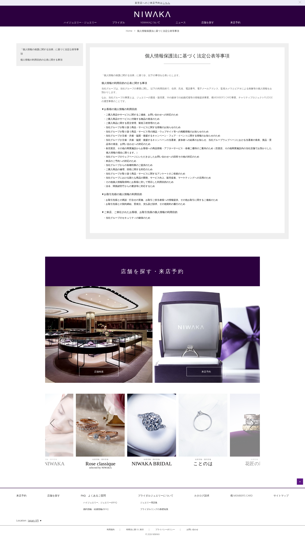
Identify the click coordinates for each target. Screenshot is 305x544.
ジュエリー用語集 (148, 502)
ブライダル (118, 22)
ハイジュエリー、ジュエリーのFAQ (100, 502)
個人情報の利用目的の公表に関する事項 (41, 59)
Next (245, 423)
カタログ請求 (201, 495)
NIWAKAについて (150, 22)
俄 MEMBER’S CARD (241, 495)
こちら (166, 2)
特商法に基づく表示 (135, 529)
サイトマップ (281, 495)
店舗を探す (207, 22)
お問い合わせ (192, 529)
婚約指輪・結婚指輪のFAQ (96, 509)
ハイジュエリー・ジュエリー (80, 22)
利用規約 (111, 529)
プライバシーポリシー (165, 529)
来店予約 (235, 22)
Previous (59, 423)
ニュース (181, 22)
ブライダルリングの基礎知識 (154, 509)
